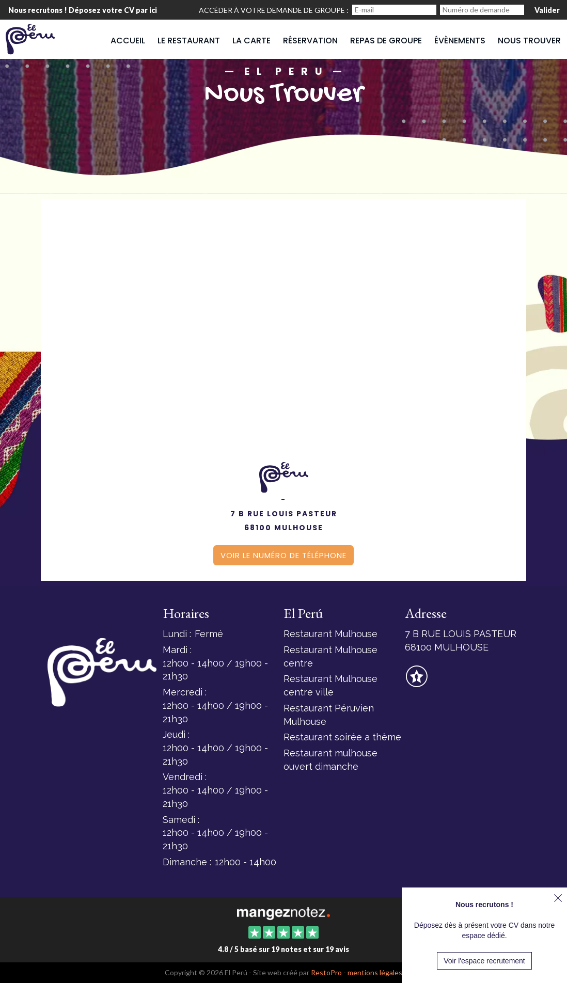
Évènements (459, 40)
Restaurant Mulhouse (330, 633)
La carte (251, 40)
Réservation (310, 40)
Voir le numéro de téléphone (283, 555)
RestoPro (326, 972)
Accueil (128, 40)
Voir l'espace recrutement (484, 961)
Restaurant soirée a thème (342, 737)
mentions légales (375, 972)
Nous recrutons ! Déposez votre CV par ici (82, 10)
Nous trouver (529, 40)
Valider (547, 10)
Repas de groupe (386, 40)
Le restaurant (189, 40)
